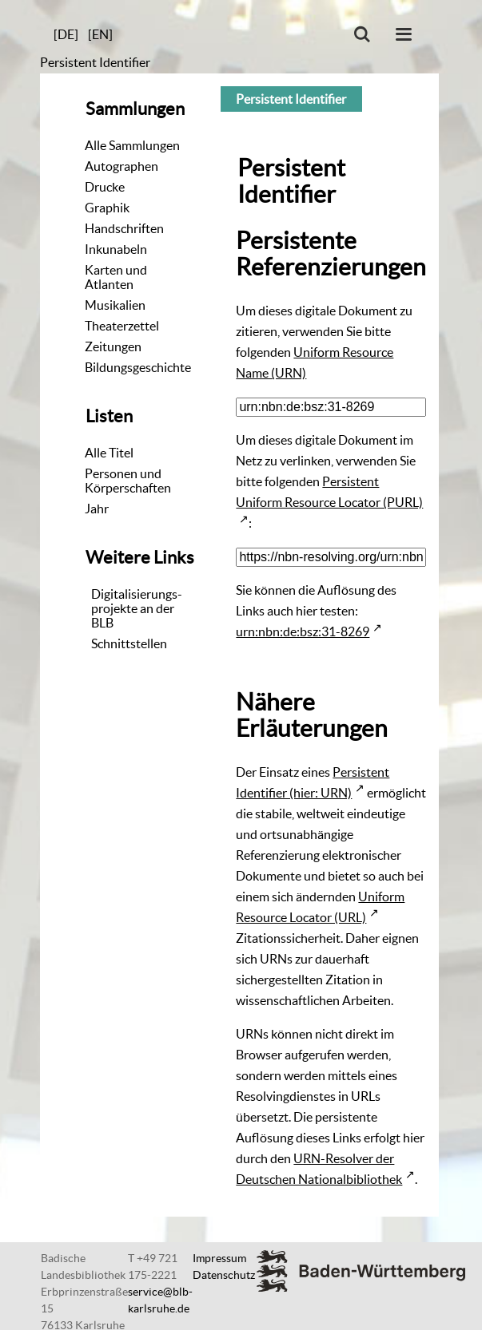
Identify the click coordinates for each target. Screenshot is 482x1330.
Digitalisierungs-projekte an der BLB (136, 608)
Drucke (105, 187)
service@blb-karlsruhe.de (160, 1300)
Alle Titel (109, 452)
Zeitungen (113, 346)
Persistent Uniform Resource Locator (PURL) (329, 491)
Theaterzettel (122, 326)
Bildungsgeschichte (138, 367)
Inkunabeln (116, 249)
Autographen (121, 166)
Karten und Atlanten (116, 277)
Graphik (107, 207)
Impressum (219, 1258)
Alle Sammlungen (132, 145)
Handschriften (124, 228)
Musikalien (115, 305)
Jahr (97, 508)
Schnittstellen (129, 643)
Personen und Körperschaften (128, 480)
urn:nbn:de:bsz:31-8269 (302, 631)
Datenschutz (224, 1275)
